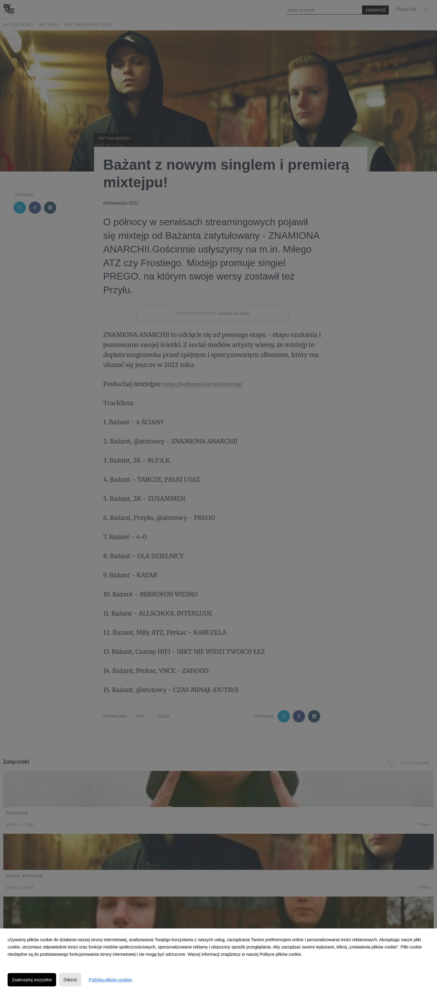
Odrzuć (70, 979)
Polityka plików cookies (110, 979)
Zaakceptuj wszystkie (32, 979)
